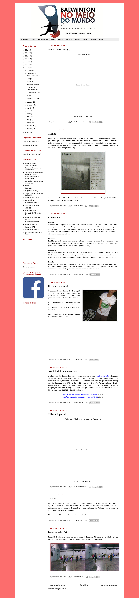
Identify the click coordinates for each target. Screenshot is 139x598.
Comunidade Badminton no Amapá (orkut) (34, 182)
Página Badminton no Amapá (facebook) (32, 177)
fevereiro (30, 125)
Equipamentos (43, 39)
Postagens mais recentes (57, 585)
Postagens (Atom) (60, 589)
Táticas (85, 39)
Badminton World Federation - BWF (31, 164)
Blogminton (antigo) (31, 191)
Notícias (69, 39)
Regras (77, 39)
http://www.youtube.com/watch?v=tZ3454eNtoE (80, 395)
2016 (27, 50)
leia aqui (34, 145)
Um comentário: (79, 274)
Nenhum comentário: (80, 122)
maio (29, 117)
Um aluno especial (58, 286)
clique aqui (34, 141)
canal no (102, 376)
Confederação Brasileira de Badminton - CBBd (34, 173)
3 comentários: (78, 206)
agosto (29, 108)
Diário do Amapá (99, 198)
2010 (27, 68)
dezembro (30, 70)
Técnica (93, 39)
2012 (27, 62)
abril (28, 120)
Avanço (52, 133)
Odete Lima (93, 138)
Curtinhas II (54, 217)
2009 (27, 132)
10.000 (51, 498)
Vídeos (101, 39)
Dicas (33, 39)
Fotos (53, 39)
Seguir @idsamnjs (29, 267)
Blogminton (28, 188)
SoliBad (27, 185)
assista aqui (36, 154)
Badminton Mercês (31, 224)
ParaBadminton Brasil (32, 205)
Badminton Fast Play (32, 197)
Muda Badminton (30, 210)
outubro (29, 102)
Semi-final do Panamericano (63, 371)
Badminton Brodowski (32, 222)
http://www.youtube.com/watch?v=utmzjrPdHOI (80, 397)
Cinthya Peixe (80, 198)
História (60, 39)
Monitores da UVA (57, 532)
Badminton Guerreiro (32, 229)
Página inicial (83, 585)
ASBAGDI (28, 208)
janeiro (29, 129)
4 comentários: (78, 359)
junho (29, 114)
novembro (30, 73)
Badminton (24, 39)
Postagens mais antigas (109, 585)
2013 (27, 59)
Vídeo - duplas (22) (58, 414)
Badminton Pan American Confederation (33, 169)
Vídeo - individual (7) (59, 49)
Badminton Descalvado (32, 203)
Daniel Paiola (29, 200)
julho (29, 111)
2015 (27, 53)
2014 (27, 56)
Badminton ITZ (30, 227)
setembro (30, 105)
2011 (27, 65)
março (29, 123)
